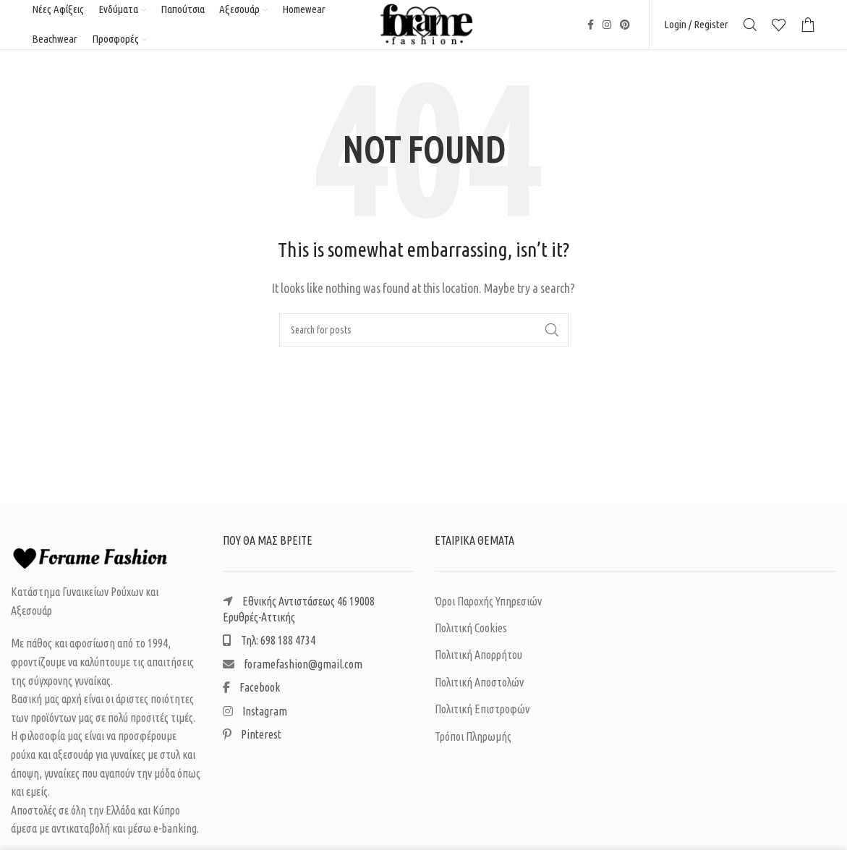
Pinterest (252, 742)
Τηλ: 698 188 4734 (269, 649)
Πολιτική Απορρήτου (478, 664)
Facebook (251, 695)
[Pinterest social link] (625, 29)
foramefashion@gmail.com (292, 672)
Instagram (255, 719)
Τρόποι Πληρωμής (473, 745)
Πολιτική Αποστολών (479, 690)
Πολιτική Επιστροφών (482, 717)
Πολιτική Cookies (471, 636)
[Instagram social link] (607, 29)
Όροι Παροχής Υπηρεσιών (488, 609)
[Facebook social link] (590, 29)
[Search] (750, 28)
